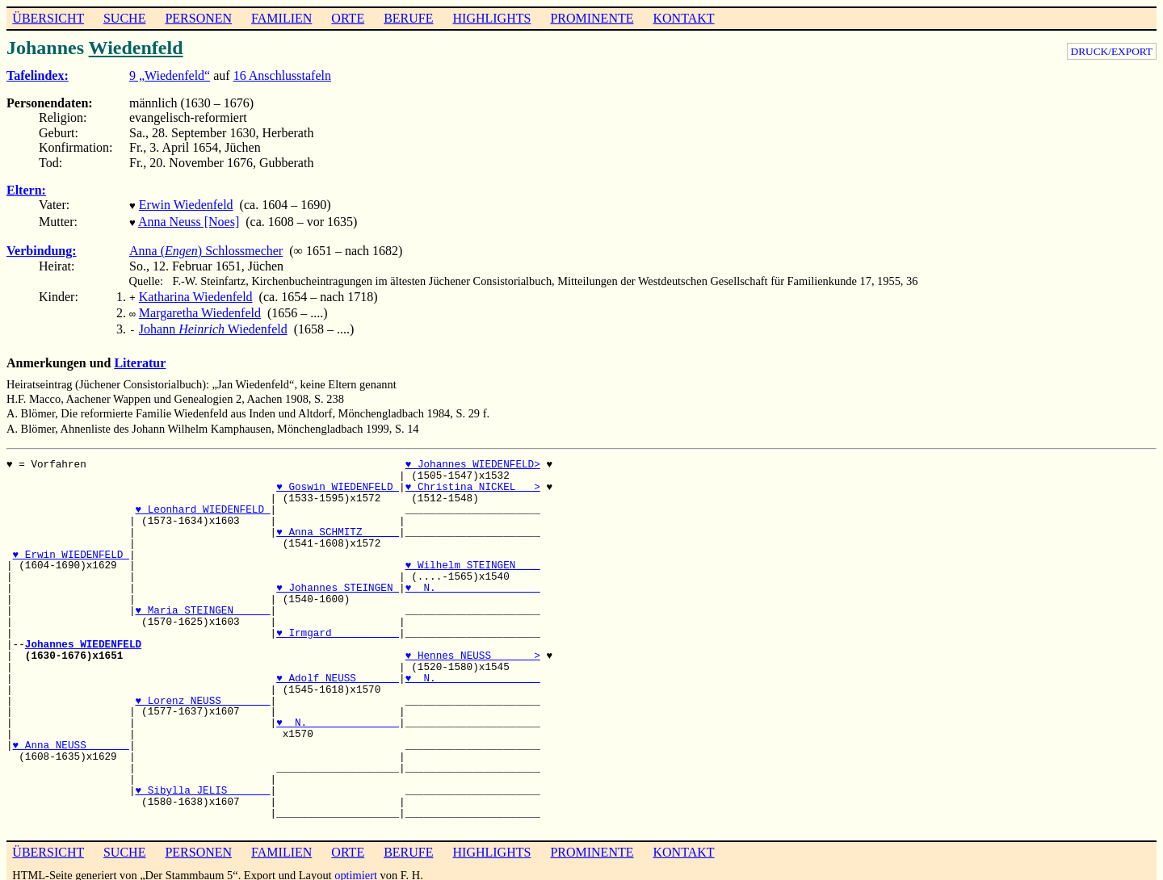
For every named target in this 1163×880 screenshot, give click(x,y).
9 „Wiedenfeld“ (169, 75)
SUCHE (124, 18)
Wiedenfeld (136, 47)
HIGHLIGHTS (492, 18)
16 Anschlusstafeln (282, 75)
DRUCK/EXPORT (1112, 51)
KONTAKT (683, 18)
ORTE (347, 18)
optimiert (355, 867)
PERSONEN (198, 18)
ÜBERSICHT (48, 18)
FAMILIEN (281, 18)
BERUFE (408, 18)
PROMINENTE (591, 18)
